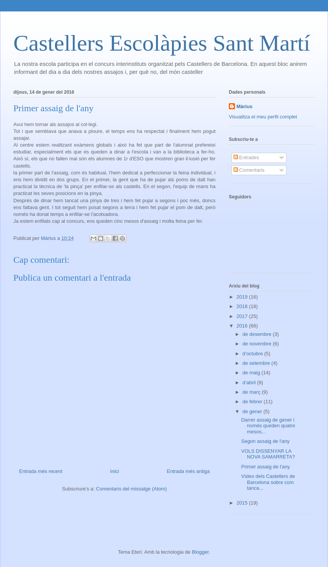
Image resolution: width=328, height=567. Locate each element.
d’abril (250, 382)
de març (252, 392)
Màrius (244, 106)
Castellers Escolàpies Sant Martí (161, 43)
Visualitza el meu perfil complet (263, 117)
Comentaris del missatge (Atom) (131, 489)
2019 (242, 297)
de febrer (253, 401)
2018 (242, 306)
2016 (242, 326)
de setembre (257, 363)
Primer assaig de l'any (265, 467)
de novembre (258, 344)
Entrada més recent (40, 471)
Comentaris (249, 170)
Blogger (200, 552)
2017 (242, 316)
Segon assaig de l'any (265, 441)
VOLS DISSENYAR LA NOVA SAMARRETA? (268, 454)
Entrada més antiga (188, 471)
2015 (242, 503)
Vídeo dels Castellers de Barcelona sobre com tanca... (268, 482)
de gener (253, 411)
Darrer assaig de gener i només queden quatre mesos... (268, 425)
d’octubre (253, 353)
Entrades (246, 157)
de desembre (258, 334)
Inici (114, 471)
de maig (252, 372)
